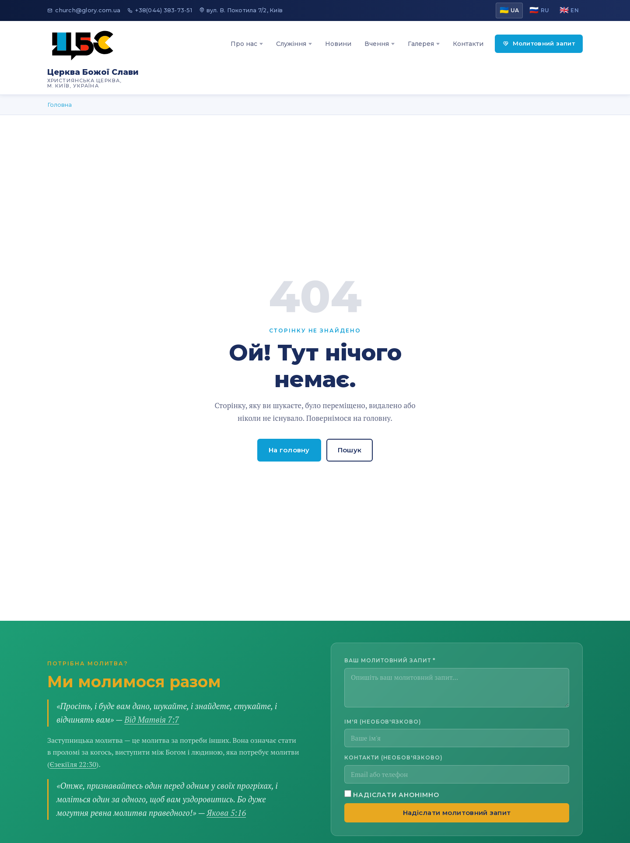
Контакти (468, 43)
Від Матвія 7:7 (151, 719)
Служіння (291, 43)
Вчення (376, 43)
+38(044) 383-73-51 (159, 10)
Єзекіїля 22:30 (73, 764)
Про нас (244, 43)
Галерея (421, 43)
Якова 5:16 (226, 813)
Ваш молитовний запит (390, 660)
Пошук (350, 450)
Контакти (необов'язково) (393, 757)
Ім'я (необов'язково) (382, 721)
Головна (59, 104)
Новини (338, 43)
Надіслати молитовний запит (457, 813)
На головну (289, 450)
